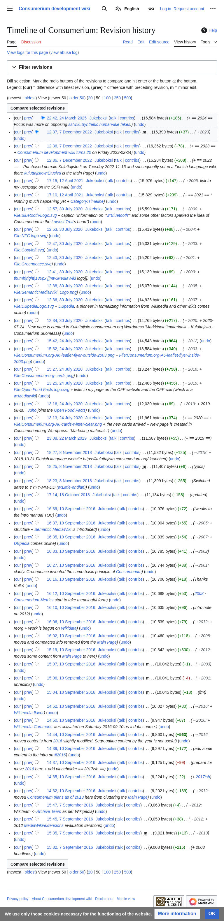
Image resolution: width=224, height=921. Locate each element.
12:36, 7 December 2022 (69, 146)
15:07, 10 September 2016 (71, 664)
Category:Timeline (87, 201)
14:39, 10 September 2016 (71, 748)
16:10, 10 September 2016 (71, 607)
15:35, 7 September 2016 (70, 833)
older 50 (76, 98)
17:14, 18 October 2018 (68, 494)
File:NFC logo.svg (30, 235)
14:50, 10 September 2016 (71, 720)
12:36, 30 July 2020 (65, 299)
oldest (29, 98)
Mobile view (126, 899)
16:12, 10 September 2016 (71, 593)
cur (18, 132)
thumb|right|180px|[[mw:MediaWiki (45, 278)
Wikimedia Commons (33, 726)
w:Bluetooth (117, 215)
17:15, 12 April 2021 (65, 180)
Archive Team (48, 811)
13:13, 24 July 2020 (65, 417)
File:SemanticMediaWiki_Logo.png (45, 292)
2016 (57, 741)
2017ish (203, 776)
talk (113, 118)
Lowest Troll (62, 221)
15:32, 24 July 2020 (65, 348)
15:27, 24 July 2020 (65, 369)
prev (28, 118)
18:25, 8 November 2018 (69, 466)
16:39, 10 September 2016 (71, 508)
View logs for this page (27, 52)
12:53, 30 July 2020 (65, 229)
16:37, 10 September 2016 (71, 523)
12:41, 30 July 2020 (65, 272)
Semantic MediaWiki (52, 529)
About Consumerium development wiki (62, 899)
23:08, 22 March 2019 (67, 438)
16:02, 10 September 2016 (71, 635)
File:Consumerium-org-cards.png (44, 375)
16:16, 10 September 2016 (71, 579)
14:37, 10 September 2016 (71, 762)
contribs (127, 118)
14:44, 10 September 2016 (71, 734)
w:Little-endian (71, 487)
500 (127, 98)
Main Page (107, 642)
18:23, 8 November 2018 (69, 480)
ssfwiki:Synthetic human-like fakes (99, 124)
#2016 (60, 755)
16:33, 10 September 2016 (71, 551)
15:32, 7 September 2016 (70, 847)
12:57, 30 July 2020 (65, 209)
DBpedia (66, 306)
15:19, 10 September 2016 (71, 649)
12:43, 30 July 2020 (65, 257)
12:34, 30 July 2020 (65, 320)
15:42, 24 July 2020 (65, 341)
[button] (112, 67)
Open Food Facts (69, 410)
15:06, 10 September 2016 (71, 678)
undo (139, 124)
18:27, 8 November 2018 (69, 452)
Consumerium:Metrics (33, 600)
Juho (32, 410)
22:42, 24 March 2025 (67, 118)
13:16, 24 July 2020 (65, 403)
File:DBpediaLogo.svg (34, 306)
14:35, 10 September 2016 (71, 776)
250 (117, 98)
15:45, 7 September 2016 (70, 819)
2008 (199, 593)
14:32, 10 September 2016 (71, 790)
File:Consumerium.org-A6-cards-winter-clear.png (58, 424)
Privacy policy (17, 899)
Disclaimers (104, 899)
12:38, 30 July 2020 (65, 285)
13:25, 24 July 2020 (65, 383)
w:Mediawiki (25, 396)
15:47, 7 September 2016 (70, 805)
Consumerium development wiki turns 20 (54, 152)
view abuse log (64, 52)
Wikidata (69, 628)
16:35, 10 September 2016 (71, 537)
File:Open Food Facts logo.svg (41, 389)
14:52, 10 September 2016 (71, 706)
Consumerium (128, 571)
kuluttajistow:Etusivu (42, 173)
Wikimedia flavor (29, 712)
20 (90, 98)
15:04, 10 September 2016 (71, 692)
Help (208, 30)
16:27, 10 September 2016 (71, 565)
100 (107, 98)
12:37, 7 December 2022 (69, 132)
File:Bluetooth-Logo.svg (35, 215)
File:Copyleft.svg (29, 250)
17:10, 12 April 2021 (65, 195)
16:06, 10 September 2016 (71, 621)
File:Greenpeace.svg (32, 264)
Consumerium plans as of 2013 (55, 797)
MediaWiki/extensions (43, 825)
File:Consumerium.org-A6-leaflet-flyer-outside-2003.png (64, 355)
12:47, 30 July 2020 (65, 243)
